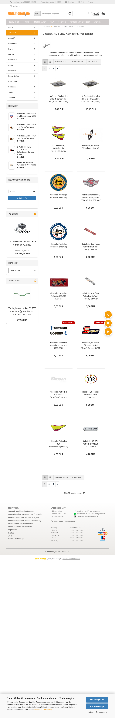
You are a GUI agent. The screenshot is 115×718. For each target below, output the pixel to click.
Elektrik (11, 54)
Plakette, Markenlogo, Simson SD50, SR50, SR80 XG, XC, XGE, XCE (91, 197)
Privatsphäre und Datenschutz (20, 527)
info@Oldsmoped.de (90, 516)
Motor (10, 65)
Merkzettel (15, 6)
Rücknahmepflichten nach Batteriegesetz (24, 517)
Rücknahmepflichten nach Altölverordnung (24, 521)
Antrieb (11, 27)
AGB (10, 536)
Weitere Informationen (97, 712)
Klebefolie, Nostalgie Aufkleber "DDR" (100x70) (90, 394)
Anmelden (22, 198)
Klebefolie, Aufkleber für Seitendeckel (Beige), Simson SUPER (90, 345)
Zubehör (11, 98)
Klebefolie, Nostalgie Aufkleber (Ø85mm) (58, 196)
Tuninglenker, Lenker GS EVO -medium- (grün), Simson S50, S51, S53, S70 (22, 311)
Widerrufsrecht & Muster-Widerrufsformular (25, 514)
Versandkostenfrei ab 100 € (50, 2)
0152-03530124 (92, 514)
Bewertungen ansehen (71, 559)
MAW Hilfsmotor (58, 22)
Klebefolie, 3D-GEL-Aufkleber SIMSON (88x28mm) (91, 444)
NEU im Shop (13, 22)
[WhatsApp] (108, 323)
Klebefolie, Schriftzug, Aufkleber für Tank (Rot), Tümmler (91, 247)
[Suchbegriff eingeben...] (37, 13)
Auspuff (11, 38)
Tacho (10, 92)
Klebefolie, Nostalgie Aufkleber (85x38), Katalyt (58, 296)
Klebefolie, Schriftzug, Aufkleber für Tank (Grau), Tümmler (91, 296)
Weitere (97, 22)
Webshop (49, 552)
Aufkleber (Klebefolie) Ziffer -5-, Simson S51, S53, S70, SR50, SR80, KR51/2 (90, 99)
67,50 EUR (22, 320)
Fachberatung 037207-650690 (24, 2)
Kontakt (71, 2)
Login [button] (91, 2)
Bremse (11, 49)
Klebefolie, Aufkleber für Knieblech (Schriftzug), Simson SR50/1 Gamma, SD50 (58, 395)
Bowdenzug (12, 44)
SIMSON (26, 22)
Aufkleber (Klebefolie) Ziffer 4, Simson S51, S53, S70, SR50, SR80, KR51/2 (58, 99)
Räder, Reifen (13, 76)
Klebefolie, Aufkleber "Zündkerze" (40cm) (90, 146)
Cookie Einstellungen (16, 539)
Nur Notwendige (97, 706)
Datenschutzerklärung (43, 710)
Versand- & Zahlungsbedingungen (21, 511)
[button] (81, 2)
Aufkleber (12, 33)
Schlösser (12, 87)
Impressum (12, 530)
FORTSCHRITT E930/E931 (80, 22)
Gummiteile (12, 60)
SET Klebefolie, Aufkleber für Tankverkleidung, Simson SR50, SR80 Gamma (58, 148)
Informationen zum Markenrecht (20, 524)
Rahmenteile (13, 81)
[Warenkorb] (108, 331)
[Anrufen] (108, 314)
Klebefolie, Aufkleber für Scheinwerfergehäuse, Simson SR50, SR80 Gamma (58, 444)
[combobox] (61, 62)
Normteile (12, 71)
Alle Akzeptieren (97, 700)
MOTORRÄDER (40, 22)
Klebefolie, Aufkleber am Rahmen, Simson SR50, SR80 (58, 345)
